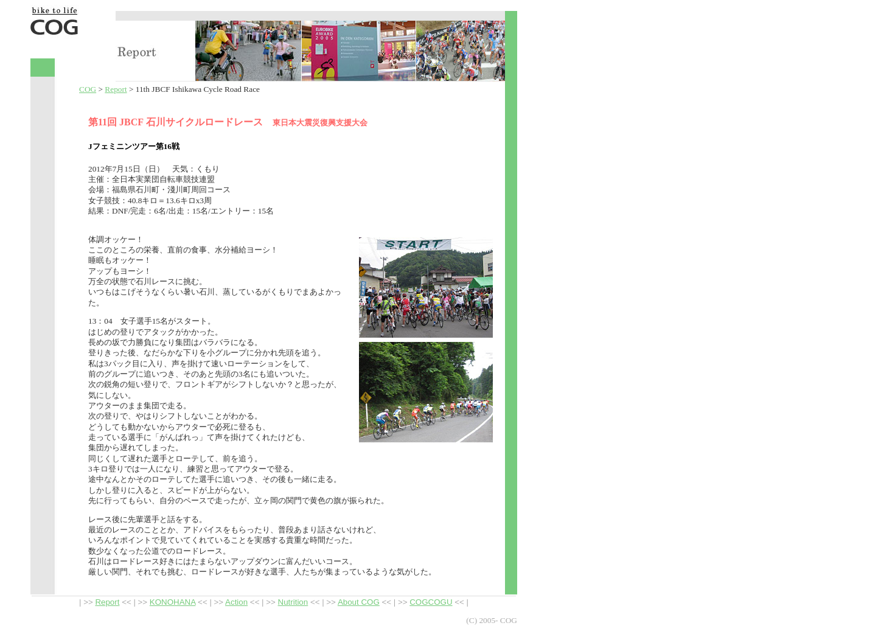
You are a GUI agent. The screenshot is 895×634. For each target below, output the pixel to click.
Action (236, 602)
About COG (359, 602)
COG (87, 89)
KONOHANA (173, 602)
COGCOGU (430, 602)
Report (116, 89)
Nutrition (293, 602)
